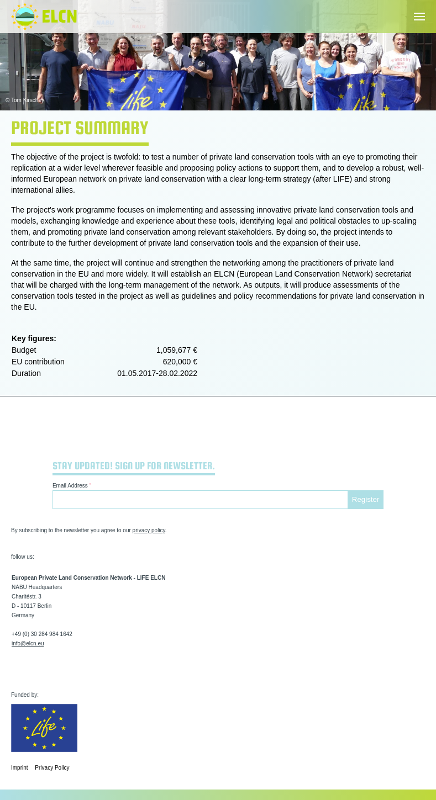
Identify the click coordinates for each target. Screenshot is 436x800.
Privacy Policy (52, 768)
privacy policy (149, 530)
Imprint (19, 768)
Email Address (71, 485)
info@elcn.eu (28, 643)
